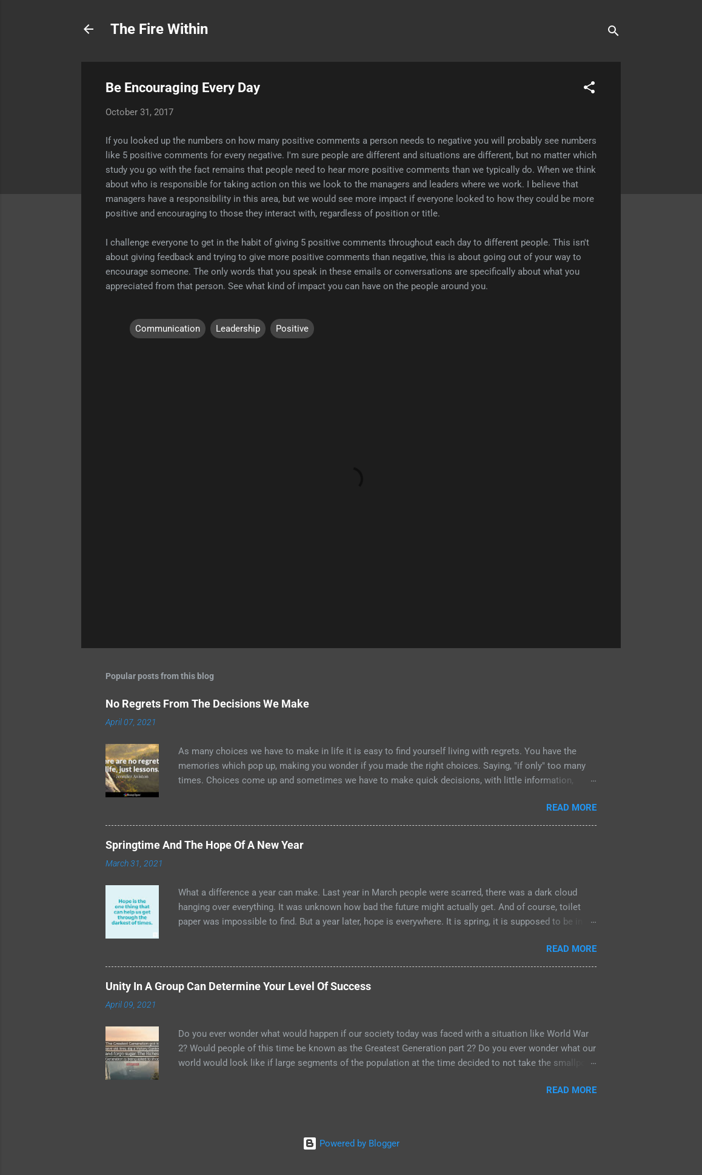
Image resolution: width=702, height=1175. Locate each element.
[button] (589, 89)
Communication (167, 328)
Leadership (238, 328)
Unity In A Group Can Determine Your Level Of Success (238, 986)
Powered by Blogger (351, 1143)
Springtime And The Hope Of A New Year (204, 845)
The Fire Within (159, 29)
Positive (292, 328)
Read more (571, 807)
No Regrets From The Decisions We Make (207, 703)
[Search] (613, 33)
